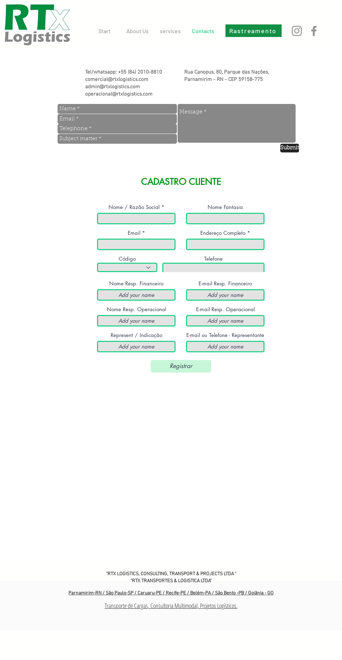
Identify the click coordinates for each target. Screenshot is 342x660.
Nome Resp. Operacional (136, 309)
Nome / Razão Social (134, 207)
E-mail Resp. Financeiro (225, 283)
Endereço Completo (222, 232)
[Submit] (289, 148)
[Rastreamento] (253, 30)
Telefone (213, 258)
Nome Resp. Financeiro (136, 283)
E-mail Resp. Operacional (225, 309)
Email (134, 232)
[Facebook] (314, 31)
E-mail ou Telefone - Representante (225, 335)
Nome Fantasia (225, 207)
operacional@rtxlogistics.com (119, 94)
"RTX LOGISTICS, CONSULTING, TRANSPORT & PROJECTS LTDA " (171, 574)
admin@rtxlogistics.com (112, 87)
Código (127, 258)
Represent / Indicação (136, 335)
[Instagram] (297, 31)
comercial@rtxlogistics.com (116, 79)
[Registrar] (181, 366)
